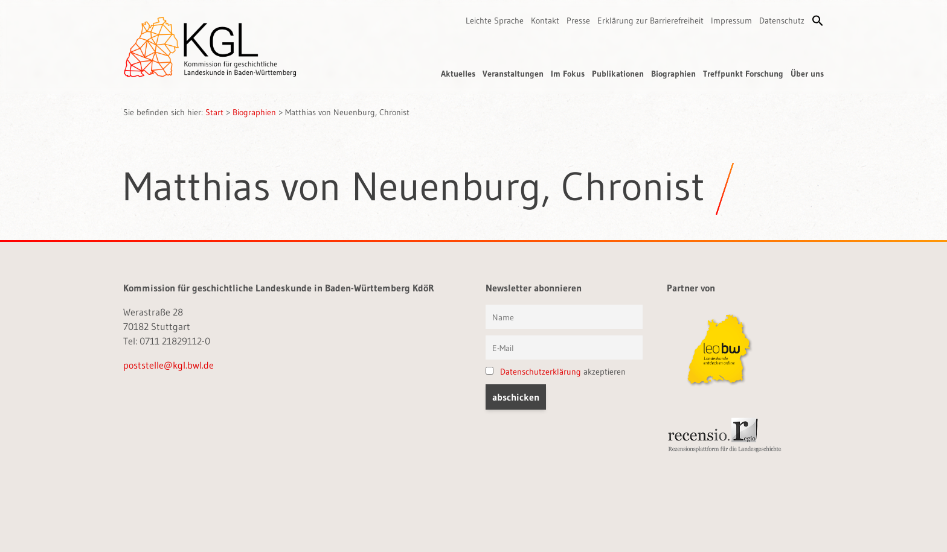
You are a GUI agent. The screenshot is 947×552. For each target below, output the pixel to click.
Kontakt (545, 20)
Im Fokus (568, 73)
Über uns (807, 73)
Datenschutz (781, 20)
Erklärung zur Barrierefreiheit (650, 20)
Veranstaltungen (513, 73)
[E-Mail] (564, 347)
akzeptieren (556, 371)
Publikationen (618, 73)
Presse (578, 20)
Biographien (673, 73)
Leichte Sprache (495, 20)
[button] (818, 20)
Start (214, 112)
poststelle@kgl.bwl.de (168, 365)
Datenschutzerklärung (540, 371)
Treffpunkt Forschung (743, 73)
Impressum (731, 20)
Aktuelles (458, 73)
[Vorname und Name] (564, 317)
